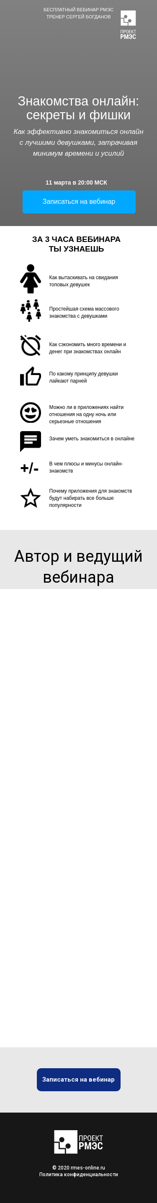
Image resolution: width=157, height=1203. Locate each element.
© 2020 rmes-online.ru (78, 1168)
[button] (79, 201)
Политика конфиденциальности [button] (78, 1174)
